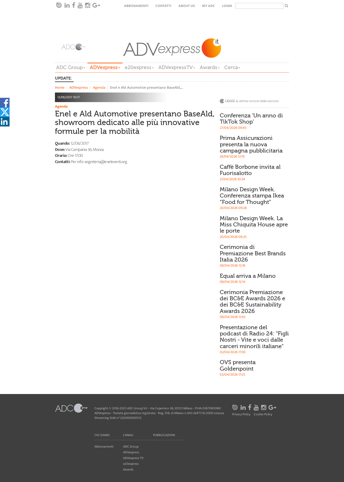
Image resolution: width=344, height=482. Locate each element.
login (227, 6)
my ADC (208, 6)
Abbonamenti (136, 6)
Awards (210, 67)
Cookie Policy (263, 414)
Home (59, 87)
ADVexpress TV (133, 458)
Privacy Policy (241, 414)
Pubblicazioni (164, 435)
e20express (139, 67)
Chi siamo (102, 435)
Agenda (99, 87)
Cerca (232, 67)
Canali (128, 435)
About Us (186, 6)
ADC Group (70, 67)
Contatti (163, 6)
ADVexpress (105, 67)
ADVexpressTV (176, 67)
